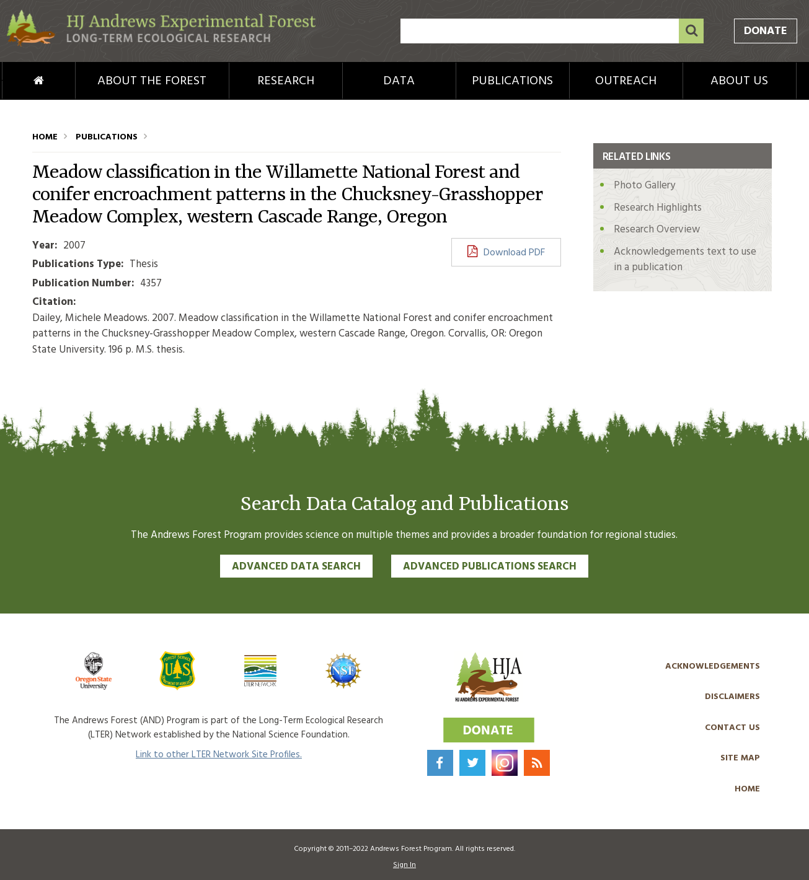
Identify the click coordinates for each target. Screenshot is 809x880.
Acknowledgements (712, 666)
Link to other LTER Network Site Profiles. (219, 754)
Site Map (740, 758)
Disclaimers (732, 697)
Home (17, 81)
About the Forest (151, 81)
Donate (765, 31)
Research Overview (657, 229)
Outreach (625, 81)
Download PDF (514, 253)
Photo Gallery (644, 185)
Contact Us (732, 728)
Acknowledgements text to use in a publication (685, 260)
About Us (739, 81)
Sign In (404, 865)
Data (399, 81)
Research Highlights (658, 208)
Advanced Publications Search (490, 566)
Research (285, 81)
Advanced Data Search (296, 566)
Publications (512, 81)
